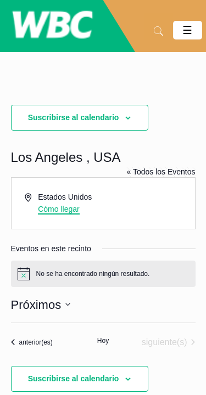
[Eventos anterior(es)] (32, 342)
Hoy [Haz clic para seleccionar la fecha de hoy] (103, 341)
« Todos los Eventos (160, 171)
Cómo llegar (58, 209)
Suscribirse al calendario (73, 117)
